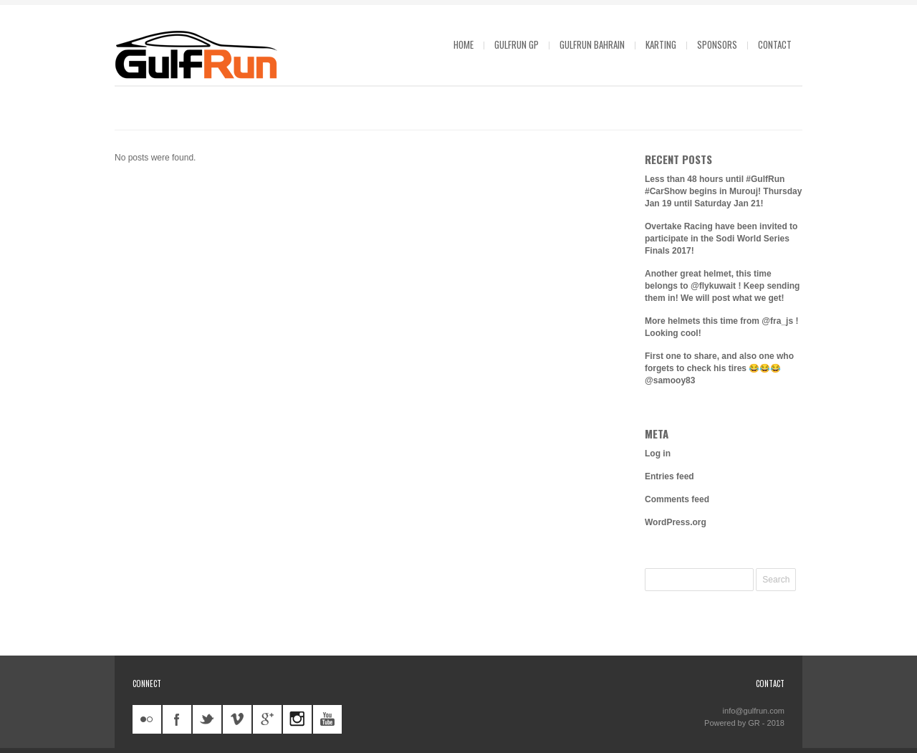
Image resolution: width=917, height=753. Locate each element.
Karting (660, 44)
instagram (297, 719)
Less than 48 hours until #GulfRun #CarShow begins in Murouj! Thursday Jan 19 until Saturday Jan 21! (723, 191)
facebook (177, 719)
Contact (775, 44)
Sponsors (717, 44)
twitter (207, 719)
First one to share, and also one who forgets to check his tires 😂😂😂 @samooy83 (719, 368)
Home (463, 44)
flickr (147, 719)
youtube (327, 719)
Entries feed (669, 476)
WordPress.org (675, 522)
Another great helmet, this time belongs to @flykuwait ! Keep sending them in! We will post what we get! (722, 286)
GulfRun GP (516, 44)
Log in (658, 454)
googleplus (267, 719)
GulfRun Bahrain (592, 44)
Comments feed (677, 499)
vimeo (237, 719)
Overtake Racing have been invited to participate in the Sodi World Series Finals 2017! (721, 238)
